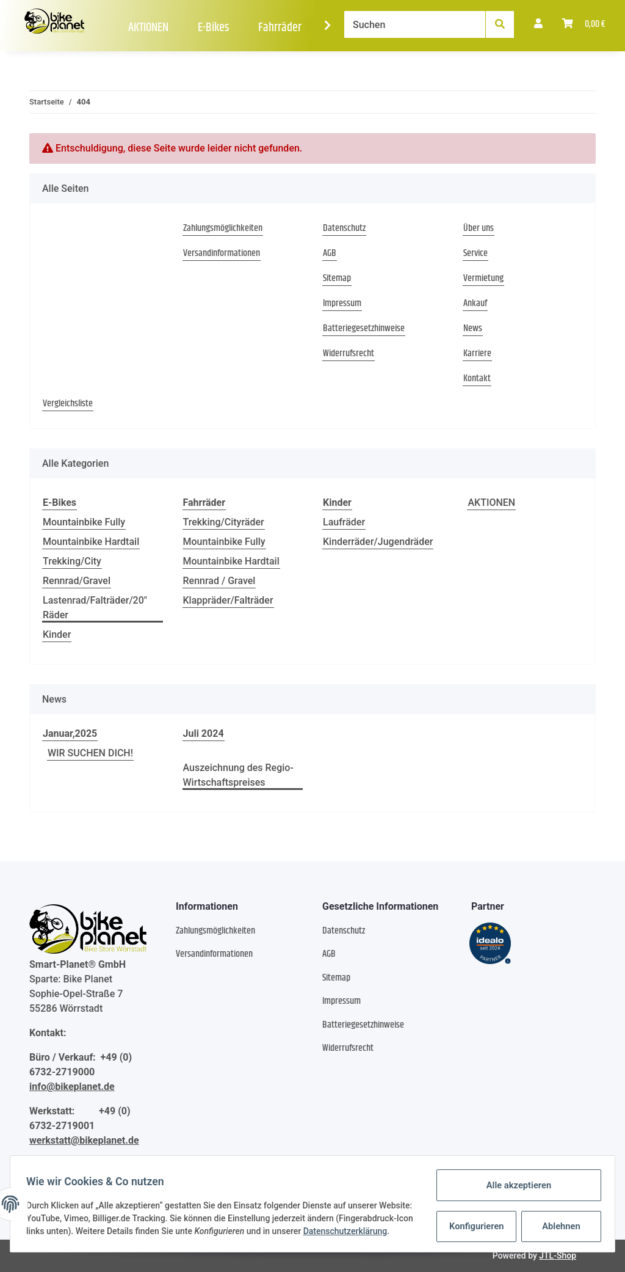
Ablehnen (558, 1223)
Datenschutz (344, 228)
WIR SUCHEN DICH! (90, 753)
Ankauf (475, 303)
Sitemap (337, 278)
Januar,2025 (70, 733)
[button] (538, 24)
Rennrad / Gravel (219, 581)
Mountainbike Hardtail (91, 541)
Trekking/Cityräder (223, 522)
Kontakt (477, 378)
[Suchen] (415, 24)
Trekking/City (72, 561)
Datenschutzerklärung (72, 1235)
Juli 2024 (203, 733)
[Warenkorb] (583, 24)
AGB (329, 253)
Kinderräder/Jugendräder (378, 541)
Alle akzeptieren (515, 1183)
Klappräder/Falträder (228, 600)
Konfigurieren (474, 1223)
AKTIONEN (491, 502)
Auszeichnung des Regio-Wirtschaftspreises (238, 775)
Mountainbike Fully (84, 522)
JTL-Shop (557, 1255)
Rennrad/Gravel (76, 581)
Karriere (477, 353)
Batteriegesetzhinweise (364, 328)
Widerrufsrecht (348, 353)
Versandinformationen (221, 253)
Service (475, 253)
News (472, 328)
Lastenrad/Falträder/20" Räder (95, 607)
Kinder (57, 634)
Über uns (478, 228)
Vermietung (483, 278)
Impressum (342, 303)
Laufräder (344, 522)
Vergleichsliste (68, 404)
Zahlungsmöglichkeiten (222, 228)
